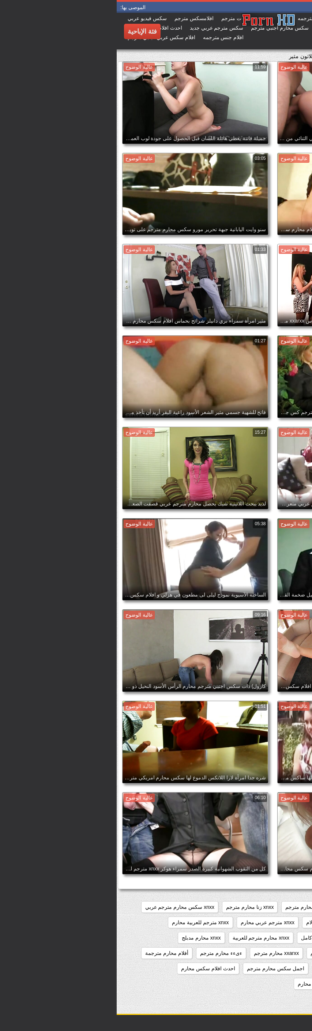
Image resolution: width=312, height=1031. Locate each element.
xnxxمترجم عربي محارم (277, 953)
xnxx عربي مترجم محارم (276, 922)
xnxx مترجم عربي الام (213, 922)
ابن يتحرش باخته (285, 968)
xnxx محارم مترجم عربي (276, 938)
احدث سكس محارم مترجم (274, 984)
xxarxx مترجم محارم (216, 953)
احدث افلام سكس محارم (91, 968)
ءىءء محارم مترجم (104, 953)
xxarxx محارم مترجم (159, 953)
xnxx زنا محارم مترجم (133, 907)
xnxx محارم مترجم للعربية (144, 938)
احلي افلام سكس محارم (207, 984)
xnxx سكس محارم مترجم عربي (63, 907)
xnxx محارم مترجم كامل (210, 938)
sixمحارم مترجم (285, 907)
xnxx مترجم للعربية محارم (83, 922)
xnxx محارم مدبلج (84, 938)
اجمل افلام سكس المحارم (227, 968)
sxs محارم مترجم (188, 907)
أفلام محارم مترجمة (50, 953)
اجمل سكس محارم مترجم (159, 968)
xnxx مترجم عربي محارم (151, 922)
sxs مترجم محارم (237, 907)
